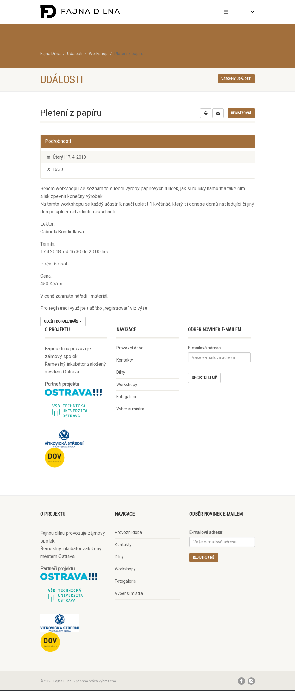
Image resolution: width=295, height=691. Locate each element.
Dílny (120, 372)
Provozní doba (129, 348)
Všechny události (236, 79)
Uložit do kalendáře (63, 321)
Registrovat (241, 113)
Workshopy (126, 384)
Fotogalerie (127, 396)
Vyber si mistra (130, 409)
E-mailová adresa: (205, 348)
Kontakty (124, 360)
